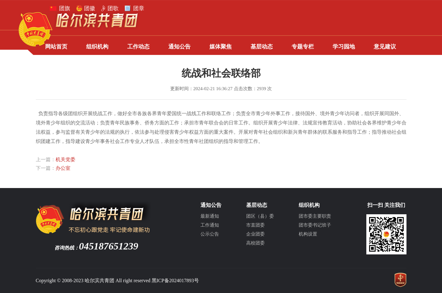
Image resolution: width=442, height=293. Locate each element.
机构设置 (308, 234)
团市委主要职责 (315, 216)
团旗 (64, 8)
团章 (138, 8)
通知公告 (179, 47)
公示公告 (209, 234)
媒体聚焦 (220, 47)
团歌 (113, 8)
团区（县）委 (260, 216)
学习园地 (344, 47)
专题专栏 (303, 47)
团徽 (89, 8)
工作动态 (138, 47)
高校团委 (255, 243)
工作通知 (209, 225)
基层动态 (261, 47)
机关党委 (65, 159)
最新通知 (209, 216)
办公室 (63, 168)
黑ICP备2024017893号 (175, 280)
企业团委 (255, 234)
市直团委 (255, 225)
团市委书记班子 (315, 225)
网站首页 (56, 47)
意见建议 (385, 47)
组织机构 (97, 47)
